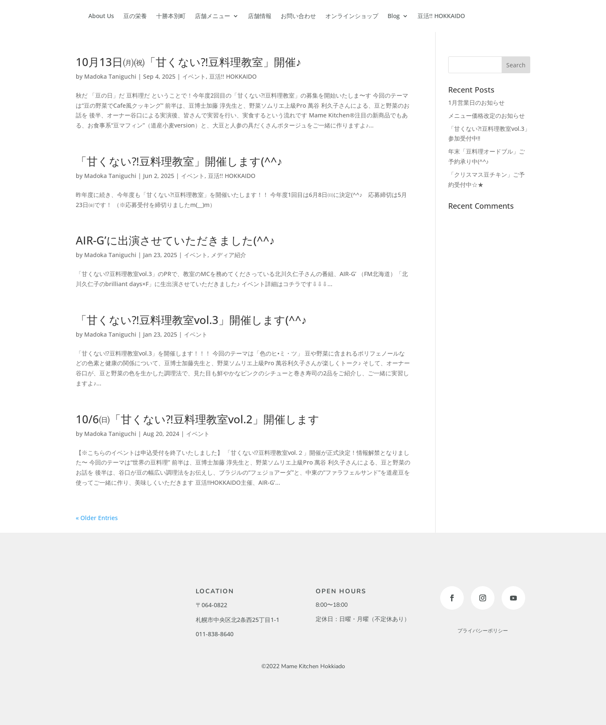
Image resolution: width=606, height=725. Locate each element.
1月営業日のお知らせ (476, 102)
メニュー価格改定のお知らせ (486, 116)
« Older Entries (97, 518)
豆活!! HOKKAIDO (441, 16)
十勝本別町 (171, 16)
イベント (194, 76)
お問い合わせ (298, 16)
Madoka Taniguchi (110, 76)
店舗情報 (259, 16)
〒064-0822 (211, 605)
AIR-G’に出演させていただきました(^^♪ (175, 240)
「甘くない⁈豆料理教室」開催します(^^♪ (179, 161)
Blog (394, 16)
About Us (101, 16)
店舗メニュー (212, 16)
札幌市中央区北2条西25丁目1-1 (237, 620)
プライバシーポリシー (482, 630)
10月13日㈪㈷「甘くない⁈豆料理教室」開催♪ (188, 61)
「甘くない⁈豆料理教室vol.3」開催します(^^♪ (191, 319)
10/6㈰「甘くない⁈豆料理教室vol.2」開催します (197, 419)
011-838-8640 (215, 634)
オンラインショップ (351, 16)
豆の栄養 (135, 16)
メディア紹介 (228, 255)
